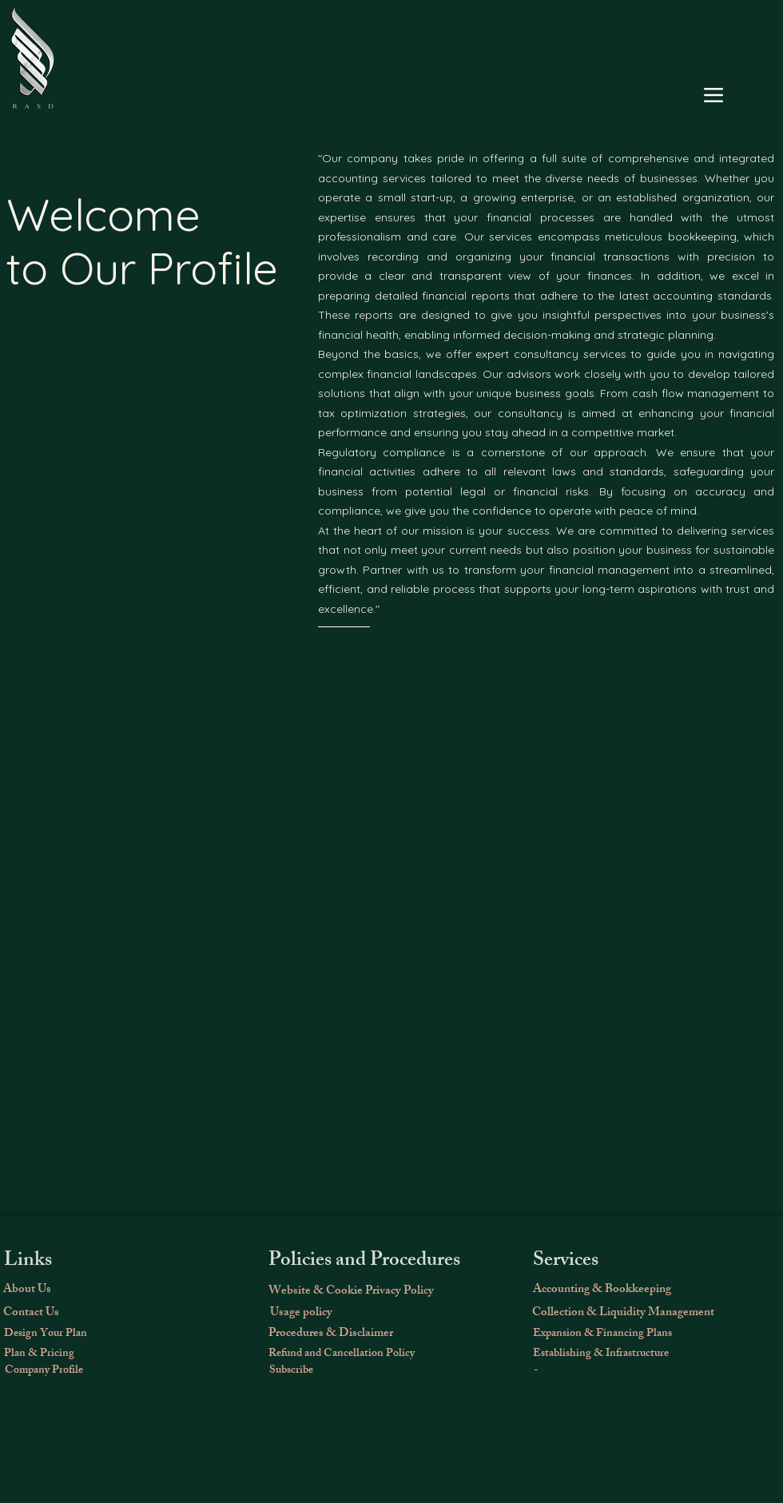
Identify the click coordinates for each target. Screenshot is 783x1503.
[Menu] (713, 95)
